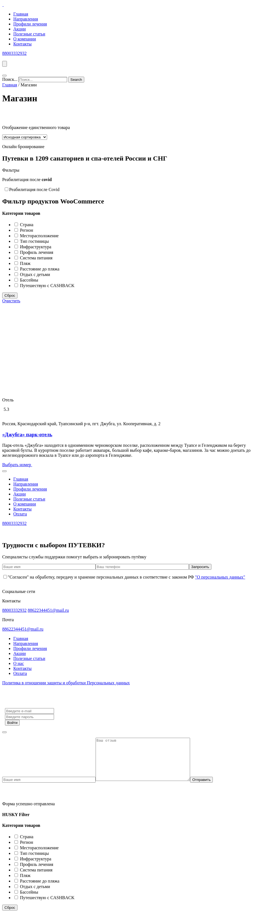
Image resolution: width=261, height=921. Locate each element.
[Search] (76, 79)
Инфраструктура (35, 246)
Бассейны (29, 280)
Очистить (11, 300)
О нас (18, 663)
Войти (12, 723)
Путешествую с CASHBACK (47, 285)
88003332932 (14, 53)
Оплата (20, 514)
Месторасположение (39, 235)
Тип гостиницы (34, 241)
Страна (26, 224)
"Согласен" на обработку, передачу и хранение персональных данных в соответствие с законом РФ (124, 577)
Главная (20, 14)
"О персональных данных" (220, 577)
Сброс (9, 295)
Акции (19, 29)
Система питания (36, 258)
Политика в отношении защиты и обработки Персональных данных (66, 682)
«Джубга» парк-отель (27, 434)
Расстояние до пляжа (39, 269)
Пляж (25, 263)
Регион (26, 230)
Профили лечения (30, 24)
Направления (25, 19)
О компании (24, 39)
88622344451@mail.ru (48, 610)
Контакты (22, 44)
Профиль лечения (36, 252)
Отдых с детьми (35, 274)
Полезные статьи (29, 34)
